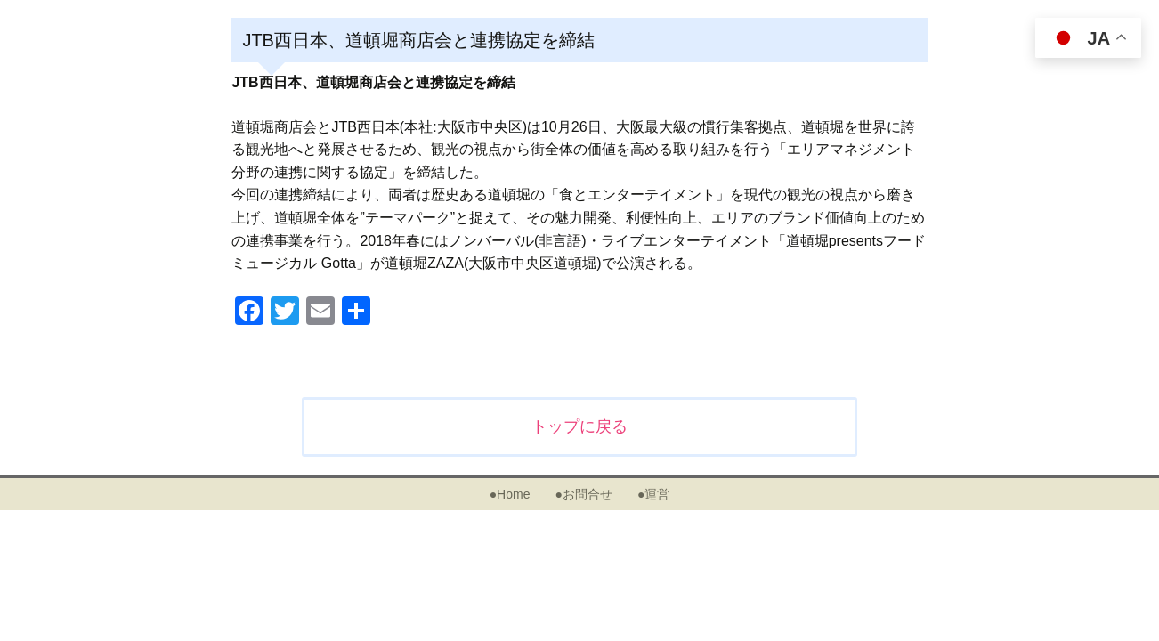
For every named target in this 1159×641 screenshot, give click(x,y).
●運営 (653, 494)
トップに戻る (579, 426)
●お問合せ (583, 494)
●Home (510, 494)
